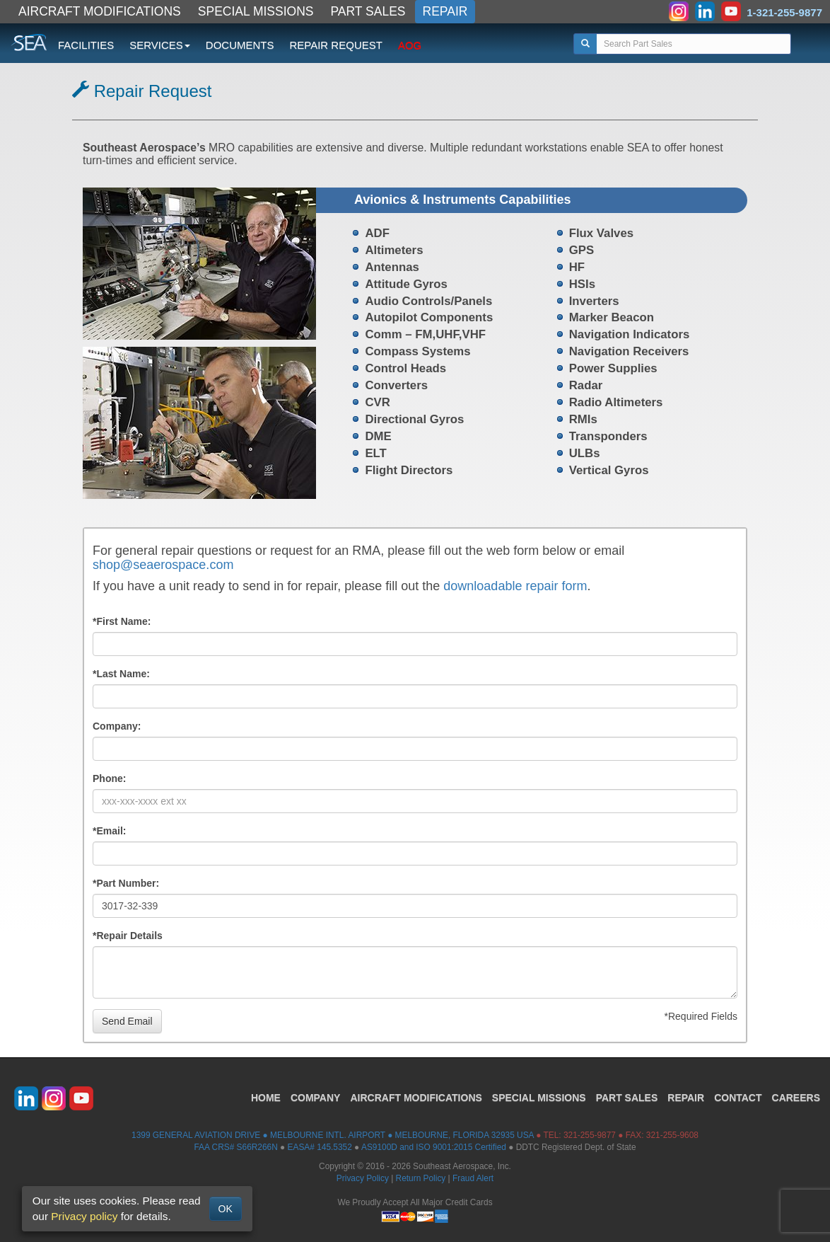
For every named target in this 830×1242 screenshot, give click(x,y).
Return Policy (421, 1178)
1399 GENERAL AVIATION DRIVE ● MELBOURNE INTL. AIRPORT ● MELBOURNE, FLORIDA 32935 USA (332, 1135)
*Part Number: (126, 883)
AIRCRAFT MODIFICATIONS (99, 11)
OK (225, 1208)
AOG (409, 45)
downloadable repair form (515, 586)
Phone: (109, 778)
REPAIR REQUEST (335, 45)
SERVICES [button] (159, 45)
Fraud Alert (472, 1178)
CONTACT (737, 1097)
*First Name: (122, 621)
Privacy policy (84, 1216)
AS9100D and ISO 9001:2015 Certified (433, 1147)
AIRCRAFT (415, 1097)
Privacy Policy (363, 1178)
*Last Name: (121, 673)
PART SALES (368, 11)
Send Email (127, 1021)
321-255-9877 (589, 1135)
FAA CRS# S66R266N (235, 1147)
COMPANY (316, 1097)
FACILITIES (86, 45)
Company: (117, 726)
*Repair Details (128, 935)
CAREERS (796, 1097)
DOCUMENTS (240, 45)
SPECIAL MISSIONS (256, 11)
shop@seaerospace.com (163, 565)
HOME (266, 1097)
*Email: (109, 830)
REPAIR (445, 11)
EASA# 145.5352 (320, 1147)
